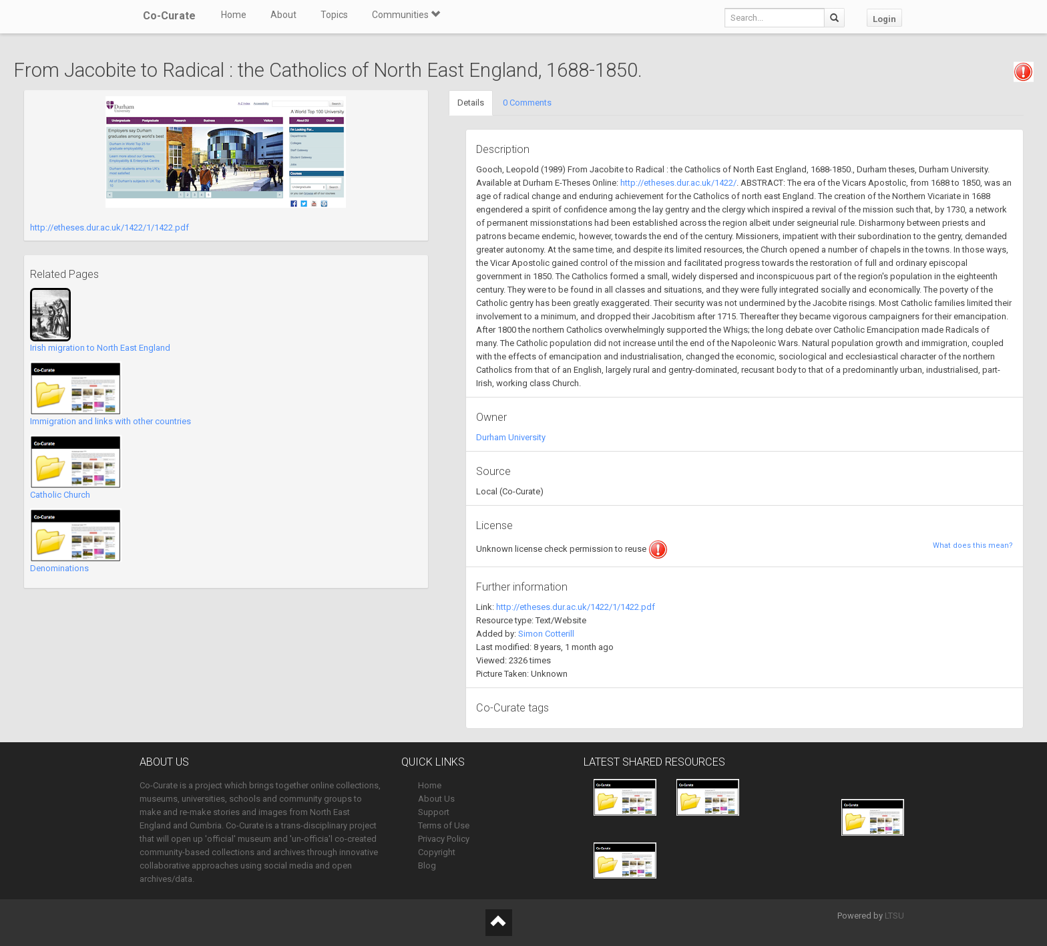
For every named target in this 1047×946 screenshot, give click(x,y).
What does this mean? (973, 545)
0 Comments (527, 103)
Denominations (59, 568)
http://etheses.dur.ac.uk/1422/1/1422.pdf (109, 227)
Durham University (511, 437)
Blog (427, 865)
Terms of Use (443, 825)
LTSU (894, 916)
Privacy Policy (443, 839)
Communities (406, 14)
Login (884, 19)
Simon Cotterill (546, 634)
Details (470, 103)
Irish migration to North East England (100, 348)
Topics (334, 14)
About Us (436, 799)
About (283, 14)
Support (433, 812)
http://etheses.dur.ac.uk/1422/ (678, 183)
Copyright (436, 852)
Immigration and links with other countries (110, 421)
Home (233, 14)
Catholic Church (60, 495)
